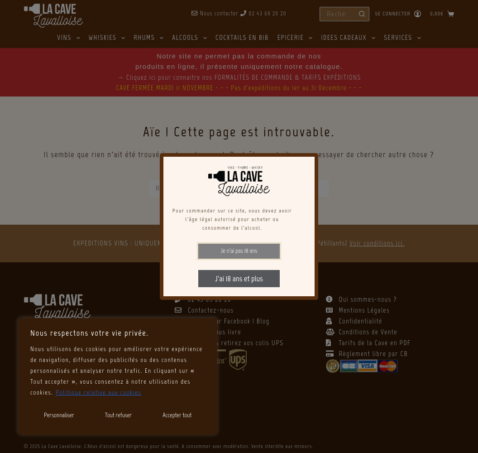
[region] (117, 376)
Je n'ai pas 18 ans (239, 251)
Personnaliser (59, 415)
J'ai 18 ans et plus (239, 279)
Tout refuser (118, 415)
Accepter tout (177, 415)
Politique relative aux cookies (98, 392)
